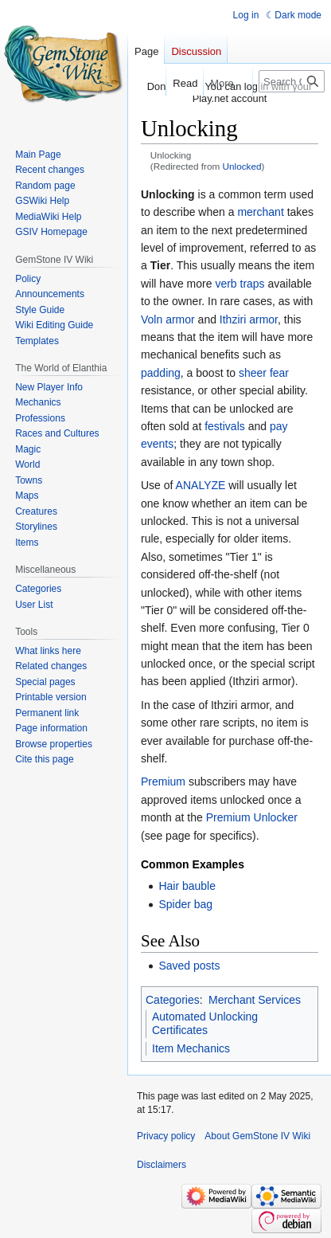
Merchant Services (254, 999)
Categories (173, 999)
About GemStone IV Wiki (257, 1136)
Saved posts (189, 965)
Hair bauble (187, 886)
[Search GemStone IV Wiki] (292, 81)
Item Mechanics (191, 1048)
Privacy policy (166, 1136)
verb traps (239, 283)
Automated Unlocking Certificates (205, 1023)
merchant (260, 212)
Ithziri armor (249, 319)
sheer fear (264, 372)
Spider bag (185, 904)
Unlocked (242, 166)
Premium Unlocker (252, 817)
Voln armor (168, 319)
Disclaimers (161, 1164)
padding (161, 372)
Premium (163, 781)
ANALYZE (201, 485)
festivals (224, 426)
